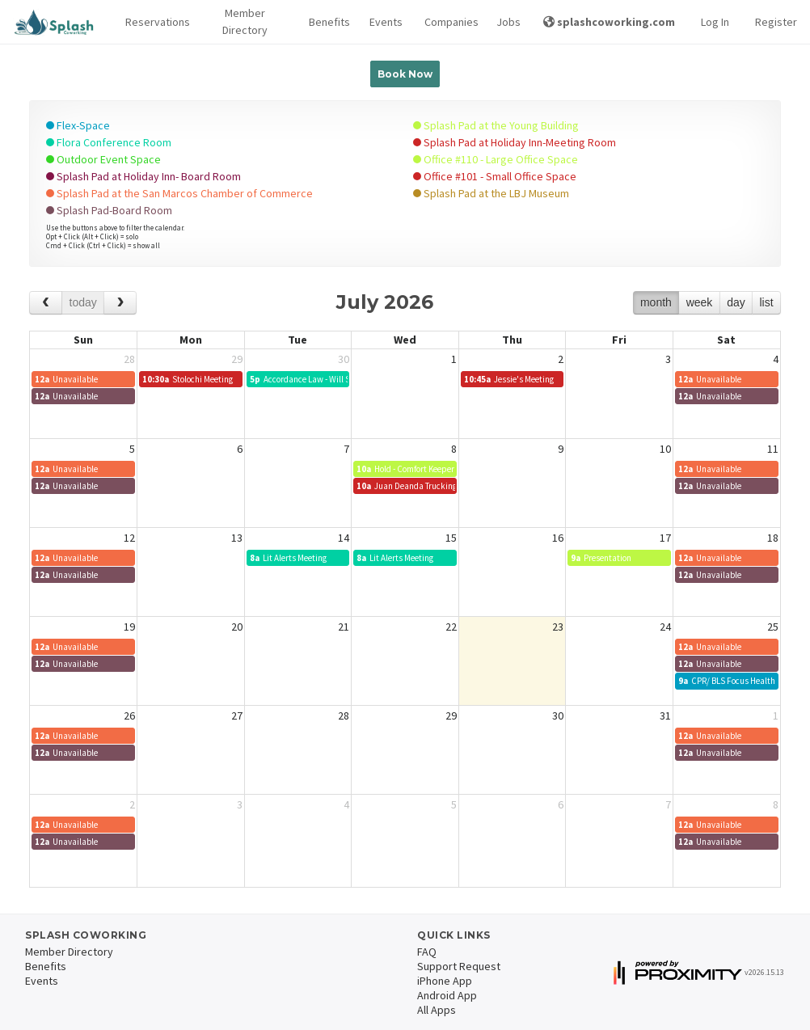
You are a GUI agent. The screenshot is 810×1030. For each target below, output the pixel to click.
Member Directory (245, 21)
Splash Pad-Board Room (109, 210)
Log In (715, 22)
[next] (120, 302)
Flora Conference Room (108, 142)
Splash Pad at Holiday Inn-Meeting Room (514, 142)
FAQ (427, 951)
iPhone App (444, 980)
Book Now (405, 74)
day (736, 302)
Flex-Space (78, 125)
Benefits (326, 22)
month (656, 302)
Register (776, 22)
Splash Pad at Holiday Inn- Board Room (143, 176)
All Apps (436, 1010)
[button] (153, 22)
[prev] (45, 302)
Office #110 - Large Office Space (495, 159)
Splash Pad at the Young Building (496, 125)
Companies (447, 22)
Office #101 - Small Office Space (494, 176)
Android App (447, 995)
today (83, 302)
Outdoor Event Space (103, 159)
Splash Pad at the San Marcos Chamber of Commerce (179, 193)
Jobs (506, 22)
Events (383, 22)
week (699, 302)
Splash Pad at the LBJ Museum (491, 193)
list (766, 302)
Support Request (458, 966)
